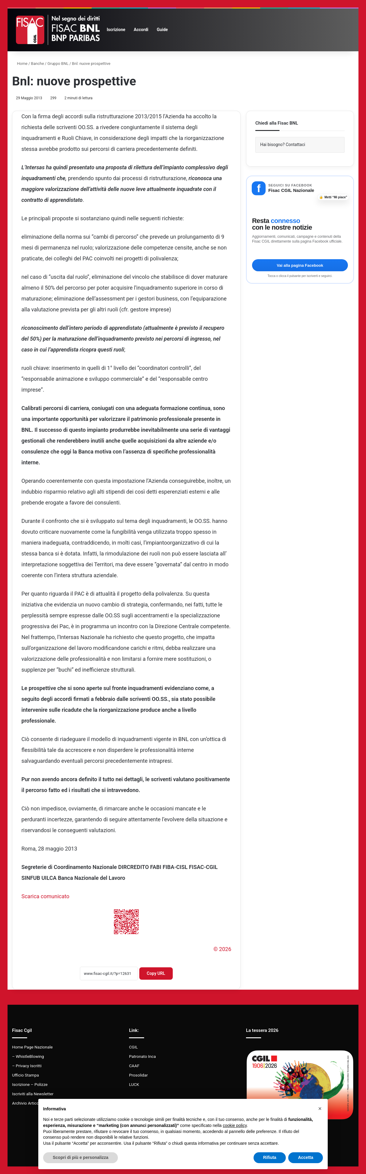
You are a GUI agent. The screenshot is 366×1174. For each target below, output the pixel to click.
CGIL (133, 1047)
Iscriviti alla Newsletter (32, 1093)
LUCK (134, 1084)
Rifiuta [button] (269, 1157)
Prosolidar (138, 1075)
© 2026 (222, 949)
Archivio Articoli (26, 1103)
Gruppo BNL (57, 63)
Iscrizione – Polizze (30, 1084)
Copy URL (156, 973)
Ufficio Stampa (25, 1075)
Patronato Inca (142, 1056)
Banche (37, 63)
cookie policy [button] (235, 1125)
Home (19, 63)
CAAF (134, 1065)
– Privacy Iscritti (27, 1065)
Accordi (141, 29)
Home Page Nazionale (32, 1047)
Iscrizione (116, 29)
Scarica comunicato (45, 896)
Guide (162, 29)
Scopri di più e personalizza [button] (80, 1157)
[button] (320, 1108)
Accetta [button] (305, 1157)
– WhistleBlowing (28, 1056)
